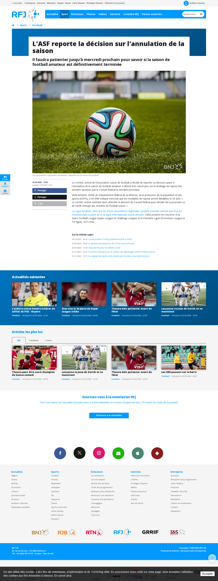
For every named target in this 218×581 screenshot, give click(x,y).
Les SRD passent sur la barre (179, 372)
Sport (64, 14)
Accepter (207, 573)
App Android (157, 453)
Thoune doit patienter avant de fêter (132, 310)
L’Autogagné (96, 503)
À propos (175, 475)
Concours (95, 515)
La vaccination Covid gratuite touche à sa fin (102, 239)
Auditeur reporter (19, 503)
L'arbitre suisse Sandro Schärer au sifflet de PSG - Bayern (33, 310)
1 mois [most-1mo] (48, 340)
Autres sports (57, 515)
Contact (174, 507)
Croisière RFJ (131, 14)
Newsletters (118, 453)
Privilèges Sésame (95, 3)
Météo (134, 487)
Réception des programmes (183, 479)
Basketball (55, 483)
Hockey (54, 479)
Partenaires (176, 495)
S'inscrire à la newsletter (109, 415)
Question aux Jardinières (102, 499)
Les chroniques (98, 479)
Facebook (60, 453)
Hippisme (55, 499)
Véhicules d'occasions (115, 3)
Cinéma (134, 479)
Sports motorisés (59, 507)
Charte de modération (181, 503)
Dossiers (15, 499)
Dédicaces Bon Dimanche (102, 491)
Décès (68, 3)
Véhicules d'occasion (140, 475)
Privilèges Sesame (139, 483)
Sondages (95, 511)
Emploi (60, 3)
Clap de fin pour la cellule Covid (96, 247)
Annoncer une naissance (102, 495)
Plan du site (48, 554)
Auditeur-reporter (194, 3)
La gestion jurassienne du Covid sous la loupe (103, 243)
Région (14, 475)
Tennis (54, 503)
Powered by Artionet (170, 551)
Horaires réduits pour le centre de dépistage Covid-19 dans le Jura (113, 251)
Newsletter (176, 511)
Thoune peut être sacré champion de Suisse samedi (33, 373)
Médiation (175, 499)
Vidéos (103, 14)
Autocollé (95, 507)
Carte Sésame (79, 3)
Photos (91, 14)
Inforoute (41, 3)
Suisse (14, 479)
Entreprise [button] (29, 3)
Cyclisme (55, 491)
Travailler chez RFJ (179, 491)
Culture (14, 491)
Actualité (52, 14)
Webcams (51, 3)
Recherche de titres (100, 483)
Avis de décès (137, 503)
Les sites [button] (17, 3)
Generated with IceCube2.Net (193, 551)
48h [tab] (18, 340)
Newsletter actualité (20, 507)
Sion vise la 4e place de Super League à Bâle (80, 310)
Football (37, 25)
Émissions (77, 14)
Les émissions (97, 475)
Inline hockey (57, 511)
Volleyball (55, 487)
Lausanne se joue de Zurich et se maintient (182, 310)
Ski (52, 495)
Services (115, 14)
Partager (40, 190)
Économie (16, 487)
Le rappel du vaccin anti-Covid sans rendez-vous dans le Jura (110, 256)
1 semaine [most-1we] (33, 340)
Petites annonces (139, 491)
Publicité (175, 487)
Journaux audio (18, 495)
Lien (38, 203)
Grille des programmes (101, 487)
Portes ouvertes (152, 14)
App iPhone (138, 453)
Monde (14, 483)
